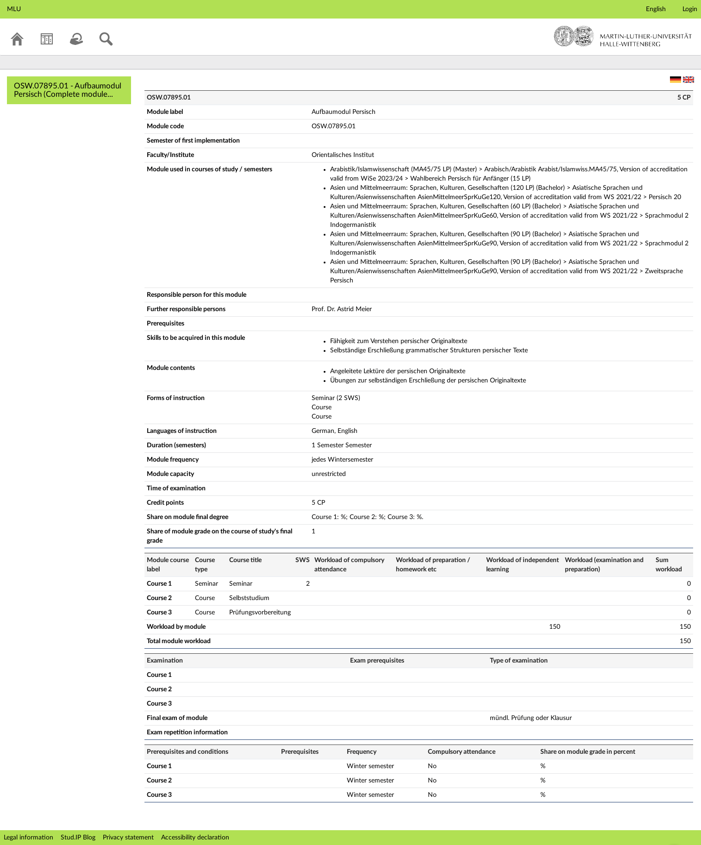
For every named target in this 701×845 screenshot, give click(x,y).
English (656, 9)
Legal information (28, 837)
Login (689, 9)
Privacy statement (128, 837)
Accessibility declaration (195, 837)
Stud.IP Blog (78, 837)
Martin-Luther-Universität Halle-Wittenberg (623, 36)
